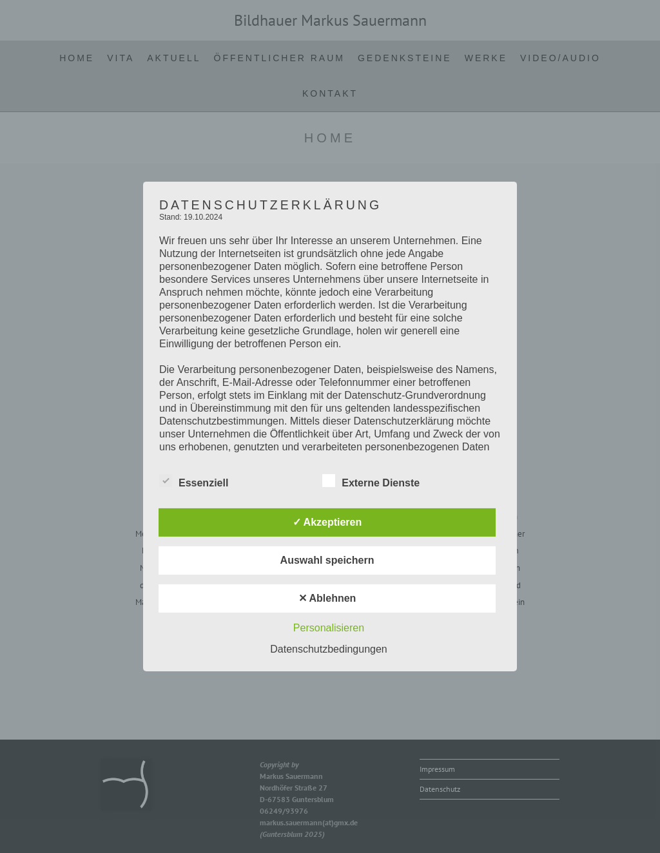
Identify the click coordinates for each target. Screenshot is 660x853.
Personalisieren (328, 627)
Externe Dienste (371, 480)
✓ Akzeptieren (327, 522)
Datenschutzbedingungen (328, 649)
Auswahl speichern (327, 560)
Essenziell (193, 480)
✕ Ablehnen (327, 598)
